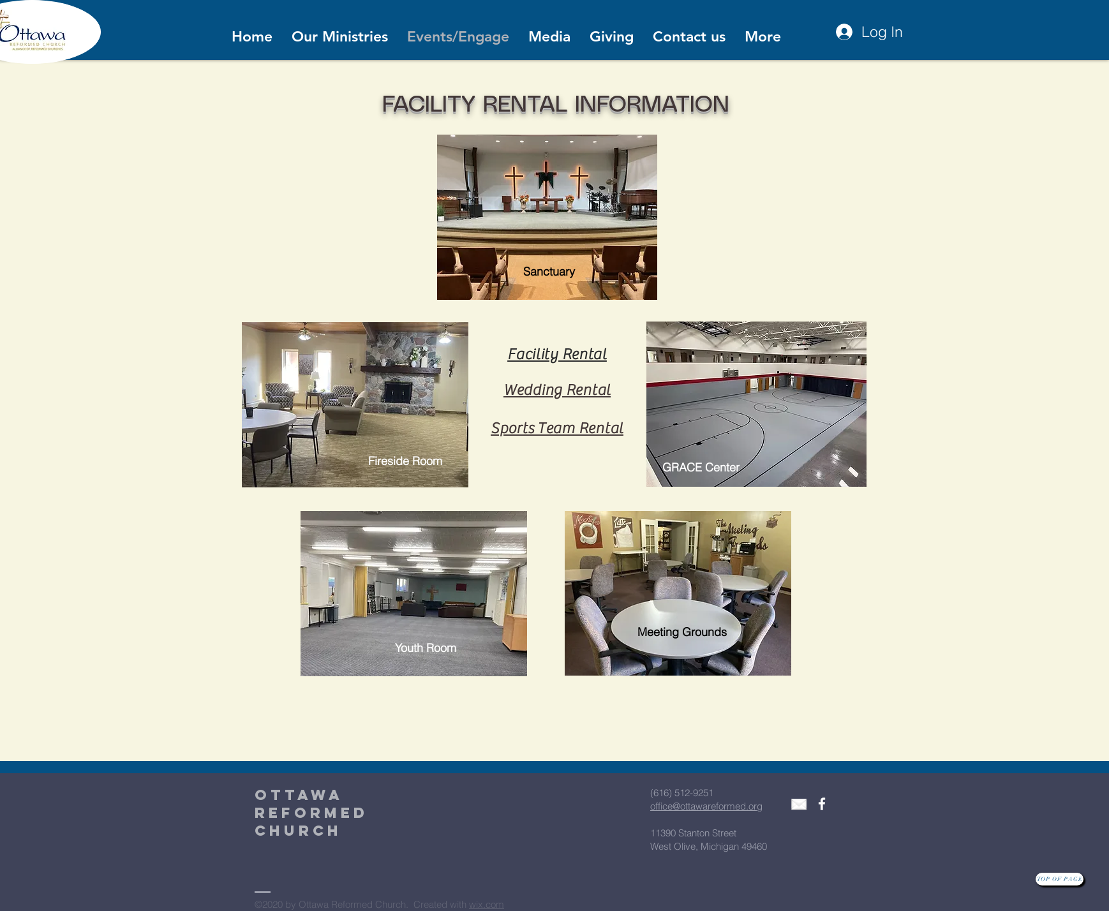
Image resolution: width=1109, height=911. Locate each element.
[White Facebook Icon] (822, 804)
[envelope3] (799, 804)
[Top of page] (1059, 879)
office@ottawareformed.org (706, 806)
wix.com (486, 904)
